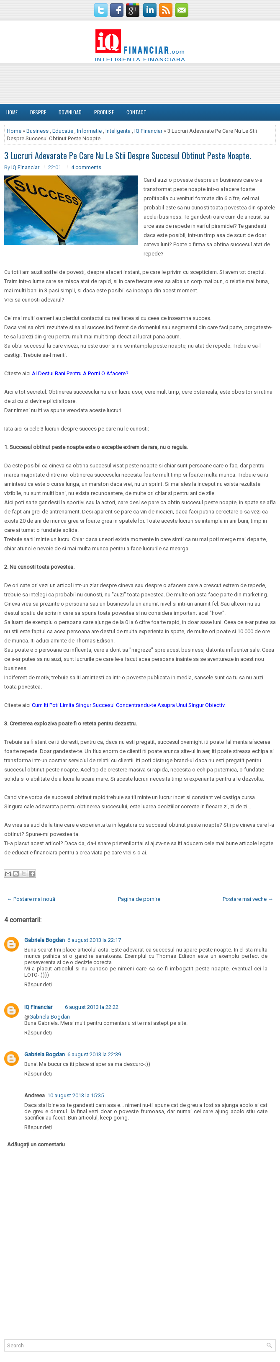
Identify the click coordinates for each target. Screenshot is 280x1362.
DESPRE (38, 112)
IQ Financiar (148, 131)
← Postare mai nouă (31, 899)
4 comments (86, 167)
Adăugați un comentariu (36, 1144)
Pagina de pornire (139, 899)
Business (37, 131)
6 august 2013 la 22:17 (94, 940)
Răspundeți (38, 984)
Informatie (89, 131)
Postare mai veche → (248, 899)
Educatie (62, 131)
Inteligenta (118, 131)
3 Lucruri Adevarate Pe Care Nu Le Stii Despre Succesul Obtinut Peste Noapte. (127, 155)
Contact (136, 112)
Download (70, 112)
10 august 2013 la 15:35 (75, 1095)
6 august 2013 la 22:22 (91, 1007)
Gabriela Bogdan (44, 940)
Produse (104, 112)
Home (12, 112)
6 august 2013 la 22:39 (94, 1054)
